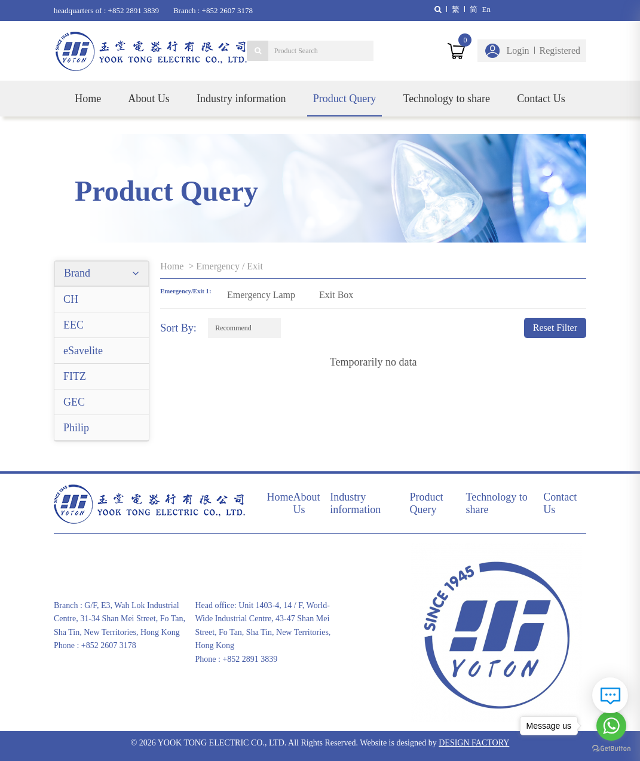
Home (88, 99)
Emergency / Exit (229, 266)
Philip (76, 428)
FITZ (74, 376)
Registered (560, 50)
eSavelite (83, 351)
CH (70, 299)
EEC (73, 325)
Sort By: (178, 328)
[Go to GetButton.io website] (611, 749)
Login (517, 50)
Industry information (241, 99)
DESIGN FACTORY (474, 742)
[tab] (101, 273)
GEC (74, 402)
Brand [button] (101, 273)
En (486, 9)
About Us (149, 99)
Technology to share (446, 99)
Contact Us (541, 99)
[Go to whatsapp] (611, 726)
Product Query (344, 99)
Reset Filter (555, 328)
